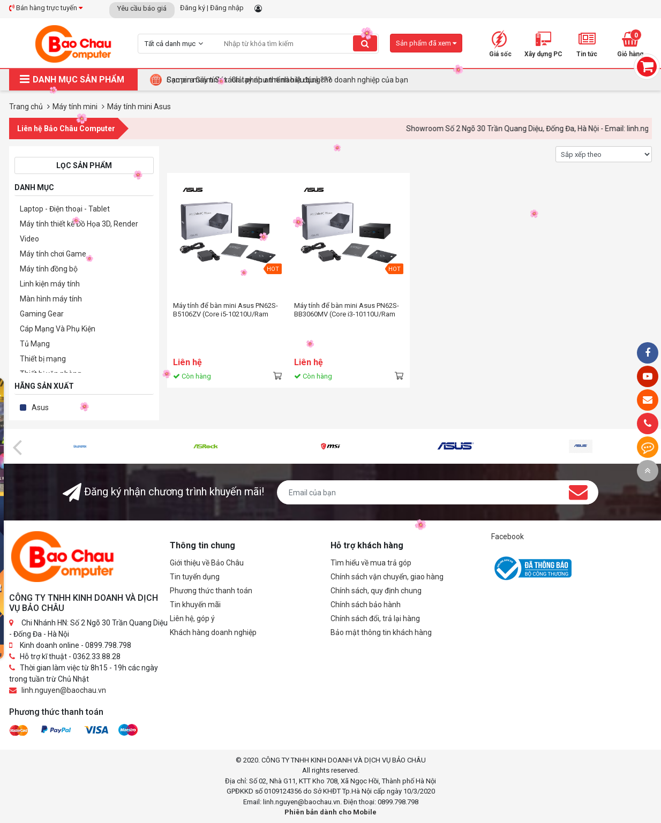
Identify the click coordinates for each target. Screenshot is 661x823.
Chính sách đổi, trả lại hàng (375, 618)
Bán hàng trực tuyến (45, 8)
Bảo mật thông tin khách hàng (381, 632)
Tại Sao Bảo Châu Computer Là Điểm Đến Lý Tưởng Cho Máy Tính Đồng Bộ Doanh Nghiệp (315, 79)
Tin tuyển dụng (195, 576)
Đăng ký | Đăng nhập (212, 8)
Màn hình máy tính (51, 299)
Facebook (507, 536)
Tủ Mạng (35, 343)
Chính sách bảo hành (365, 604)
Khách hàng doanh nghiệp (213, 632)
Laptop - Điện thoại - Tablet (65, 209)
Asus (40, 407)
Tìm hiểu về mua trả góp (370, 562)
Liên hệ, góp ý (192, 618)
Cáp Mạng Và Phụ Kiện (57, 328)
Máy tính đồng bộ (49, 269)
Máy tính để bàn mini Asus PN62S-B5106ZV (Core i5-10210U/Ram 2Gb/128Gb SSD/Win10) (225, 310)
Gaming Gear (42, 313)
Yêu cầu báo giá (142, 8)
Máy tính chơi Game (53, 254)
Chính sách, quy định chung (376, 590)
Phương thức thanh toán (211, 590)
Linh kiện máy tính (50, 284)
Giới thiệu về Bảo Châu (207, 562)
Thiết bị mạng (43, 358)
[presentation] (17, 446)
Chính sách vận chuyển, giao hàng (387, 576)
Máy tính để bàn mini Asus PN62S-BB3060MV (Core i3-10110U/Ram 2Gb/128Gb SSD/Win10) (346, 310)
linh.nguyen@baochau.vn (63, 690)
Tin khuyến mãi (195, 604)
